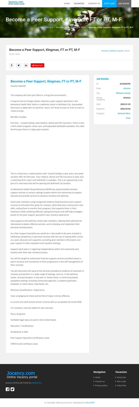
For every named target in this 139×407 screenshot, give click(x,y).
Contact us (94, 3)
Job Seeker (124, 3)
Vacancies (79, 3)
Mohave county (63, 27)
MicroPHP (90, 402)
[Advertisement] (48, 153)
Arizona (49, 27)
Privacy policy (101, 385)
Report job (37, 65)
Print (128, 118)
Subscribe (121, 385)
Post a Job (109, 3)
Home (67, 3)
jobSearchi (36, 382)
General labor (79, 27)
